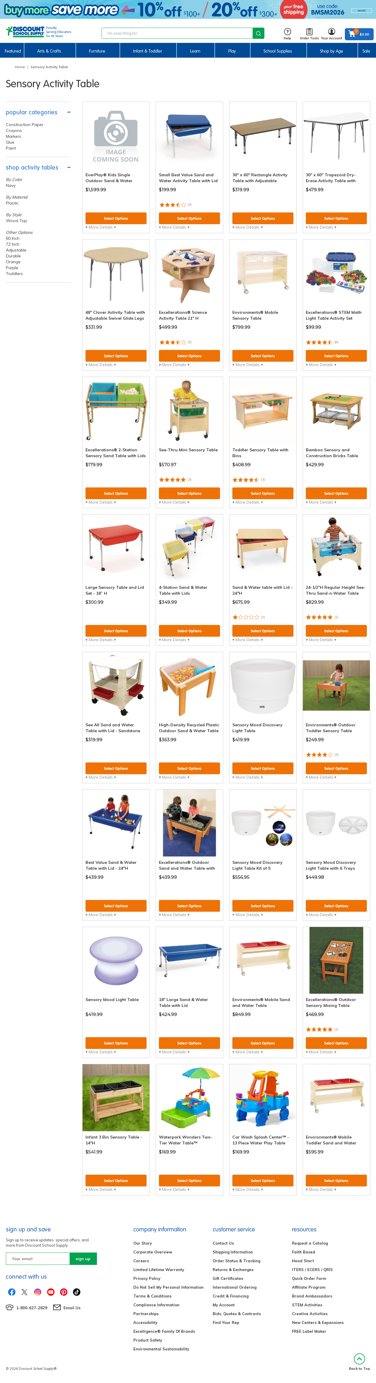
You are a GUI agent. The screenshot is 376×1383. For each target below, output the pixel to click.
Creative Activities (310, 1313)
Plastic (12, 203)
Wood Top (16, 220)
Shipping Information (233, 1252)
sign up (82, 1258)
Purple (12, 267)
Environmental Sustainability (161, 1349)
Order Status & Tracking (236, 1260)
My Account (224, 1304)
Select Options (116, 218)
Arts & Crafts (49, 51)
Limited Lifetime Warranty (158, 1269)
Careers (141, 1260)
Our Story (142, 1243)
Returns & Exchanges (233, 1269)
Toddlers (14, 273)
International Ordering (234, 1287)
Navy (11, 185)
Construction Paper (24, 124)
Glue (10, 142)
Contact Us (223, 1243)
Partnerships (146, 1313)
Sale (366, 51)
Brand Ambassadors (312, 1296)
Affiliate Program (308, 1287)
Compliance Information (156, 1304)
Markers (13, 136)
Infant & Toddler (147, 51)
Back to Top (359, 1362)
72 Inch (12, 244)
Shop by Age (331, 51)
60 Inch (12, 238)
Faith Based (303, 1252)
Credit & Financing (231, 1296)
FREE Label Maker (309, 1331)
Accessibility (145, 1322)
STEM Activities (307, 1304)
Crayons (14, 130)
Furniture (97, 51)
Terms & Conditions (152, 1296)
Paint (11, 148)
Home (20, 67)
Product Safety (147, 1340)
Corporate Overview (152, 1252)
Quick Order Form (309, 1278)
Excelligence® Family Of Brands (164, 1331)
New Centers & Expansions (318, 1322)
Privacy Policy (146, 1278)
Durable (13, 256)
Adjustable (16, 250)
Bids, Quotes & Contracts (237, 1313)
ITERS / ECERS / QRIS (312, 1269)
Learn (195, 51)
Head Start (303, 1260)
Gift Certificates (228, 1278)
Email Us (71, 1307)
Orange (13, 261)
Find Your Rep (226, 1322)
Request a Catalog (310, 1243)
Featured (13, 51)
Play (232, 51)
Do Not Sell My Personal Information (168, 1287)
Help (287, 34)
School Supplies (277, 51)
